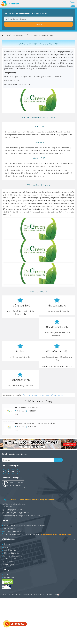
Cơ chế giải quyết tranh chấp (12, 559)
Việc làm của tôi (8, 577)
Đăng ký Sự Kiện (8, 565)
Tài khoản (6, 574)
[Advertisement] (38, 613)
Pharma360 (25, 594)
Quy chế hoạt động (9, 550)
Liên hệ (5, 547)
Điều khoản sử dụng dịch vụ (12, 556)
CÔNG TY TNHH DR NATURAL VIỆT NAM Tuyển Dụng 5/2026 (42, 395)
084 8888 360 (15, 485)
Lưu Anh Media (52, 594)
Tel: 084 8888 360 (10, 528)
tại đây (68, 534)
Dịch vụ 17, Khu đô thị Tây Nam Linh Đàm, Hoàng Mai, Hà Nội (24, 525)
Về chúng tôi (7, 544)
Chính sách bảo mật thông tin (12, 553)
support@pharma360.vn (12, 531)
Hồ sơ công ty (7, 562)
